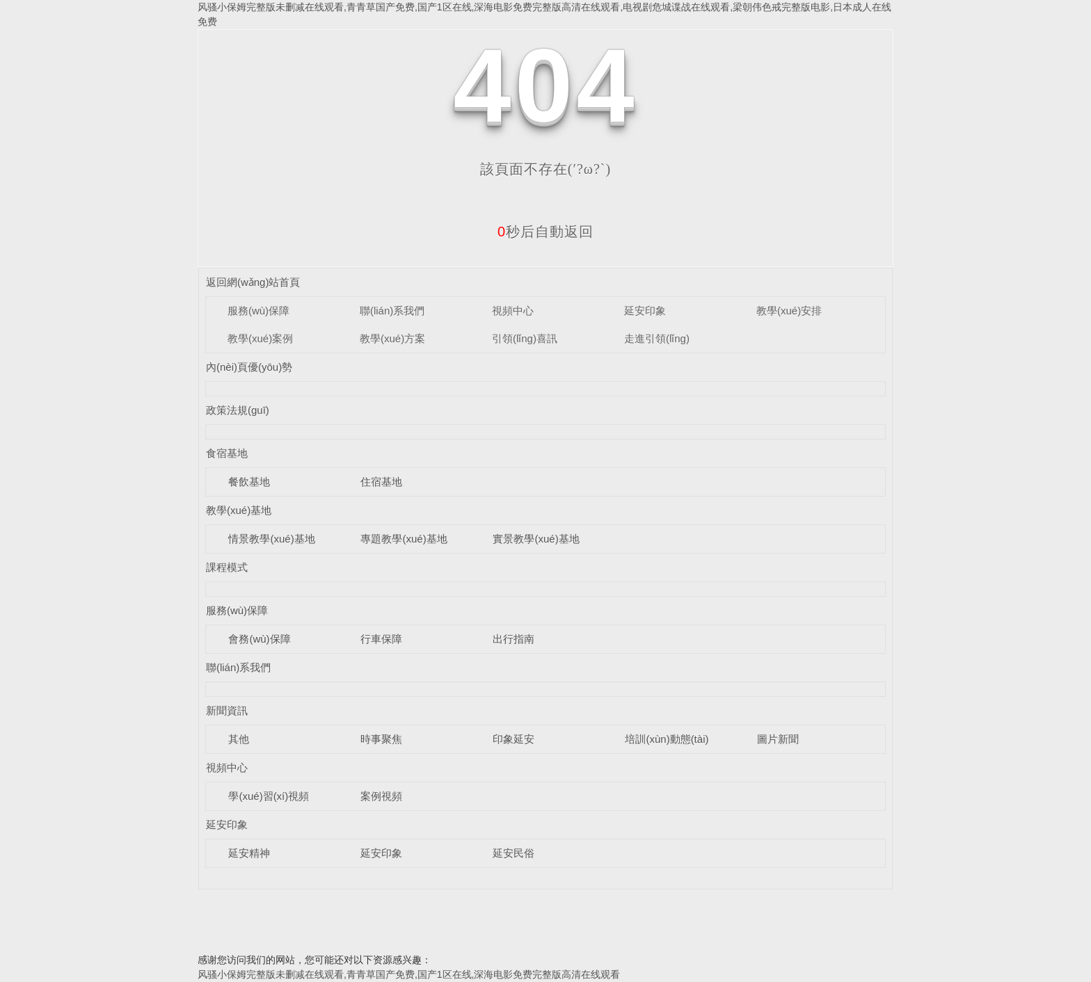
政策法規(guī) (237, 410)
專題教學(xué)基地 (403, 539)
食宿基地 (227, 453)
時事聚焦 (381, 739)
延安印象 (645, 310)
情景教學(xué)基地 (271, 539)
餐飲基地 (249, 482)
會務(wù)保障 (259, 639)
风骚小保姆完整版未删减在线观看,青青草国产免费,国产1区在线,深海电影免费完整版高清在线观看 (409, 974)
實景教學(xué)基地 (536, 539)
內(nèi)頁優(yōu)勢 (249, 367)
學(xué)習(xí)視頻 (268, 796)
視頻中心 (513, 310)
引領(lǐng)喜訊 (524, 338)
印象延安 (513, 739)
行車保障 (381, 639)
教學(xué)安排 (789, 310)
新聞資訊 (227, 710)
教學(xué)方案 (392, 338)
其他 (238, 739)
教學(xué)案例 (260, 338)
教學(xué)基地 (238, 510)
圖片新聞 (778, 739)
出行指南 (513, 639)
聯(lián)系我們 (392, 310)
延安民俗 (513, 853)
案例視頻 (381, 796)
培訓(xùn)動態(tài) (666, 739)
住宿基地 (381, 482)
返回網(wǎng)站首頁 (253, 282)
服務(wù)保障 (258, 310)
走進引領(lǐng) (657, 338)
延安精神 (249, 853)
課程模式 (227, 567)
